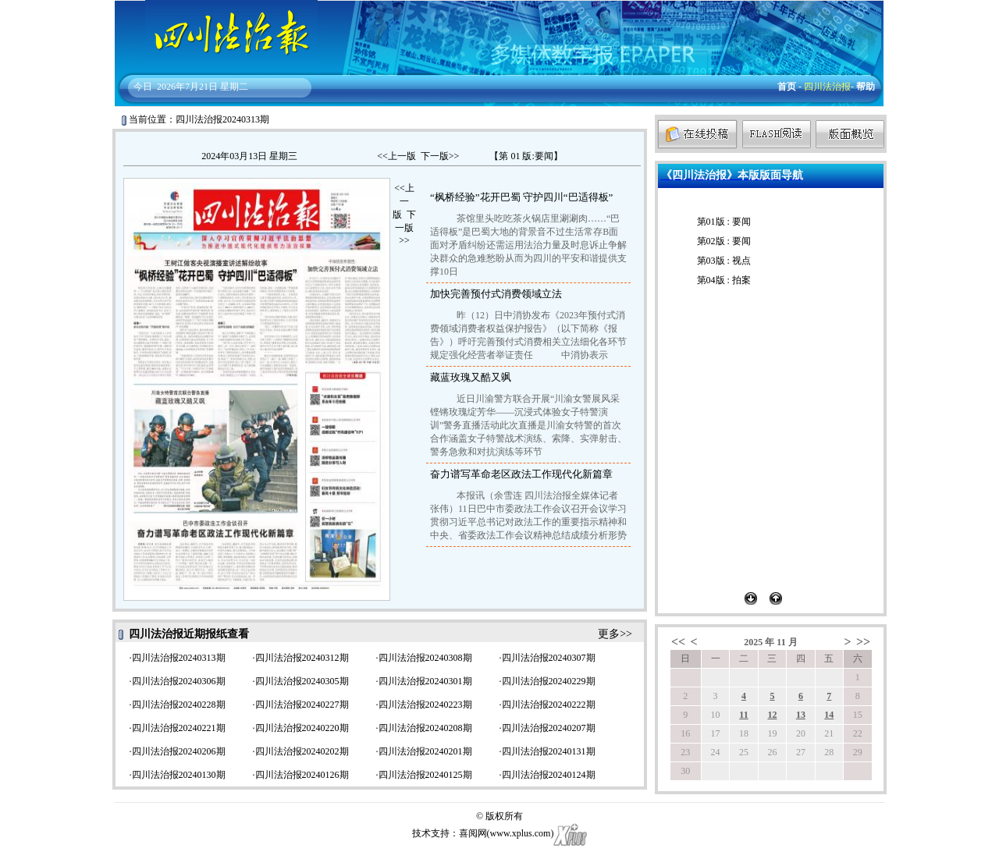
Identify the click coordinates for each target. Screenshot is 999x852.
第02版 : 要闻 (724, 241)
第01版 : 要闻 (724, 221)
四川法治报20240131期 (548, 751)
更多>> (615, 634)
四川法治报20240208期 (425, 727)
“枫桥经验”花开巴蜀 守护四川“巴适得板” (521, 197)
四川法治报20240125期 (425, 774)
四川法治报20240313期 (179, 657)
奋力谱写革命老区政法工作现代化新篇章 (521, 474)
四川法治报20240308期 (425, 657)
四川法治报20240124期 (548, 774)
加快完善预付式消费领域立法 (496, 294)
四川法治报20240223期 (425, 704)
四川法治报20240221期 (179, 727)
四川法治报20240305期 (302, 681)
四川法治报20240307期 (548, 657)
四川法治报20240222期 (548, 704)
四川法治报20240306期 (179, 681)
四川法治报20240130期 (179, 774)
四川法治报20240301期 (425, 681)
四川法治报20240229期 (548, 681)
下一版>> (440, 156)
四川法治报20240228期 (179, 704)
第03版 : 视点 (724, 260)
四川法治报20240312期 (302, 657)
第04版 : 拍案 (724, 280)
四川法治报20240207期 (548, 727)
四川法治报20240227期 (302, 704)
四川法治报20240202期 (302, 751)
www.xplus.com (520, 833)
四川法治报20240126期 (302, 774)
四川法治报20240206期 (179, 751)
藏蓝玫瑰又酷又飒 (470, 377)
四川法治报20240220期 (302, 727)
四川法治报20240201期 (425, 751)
